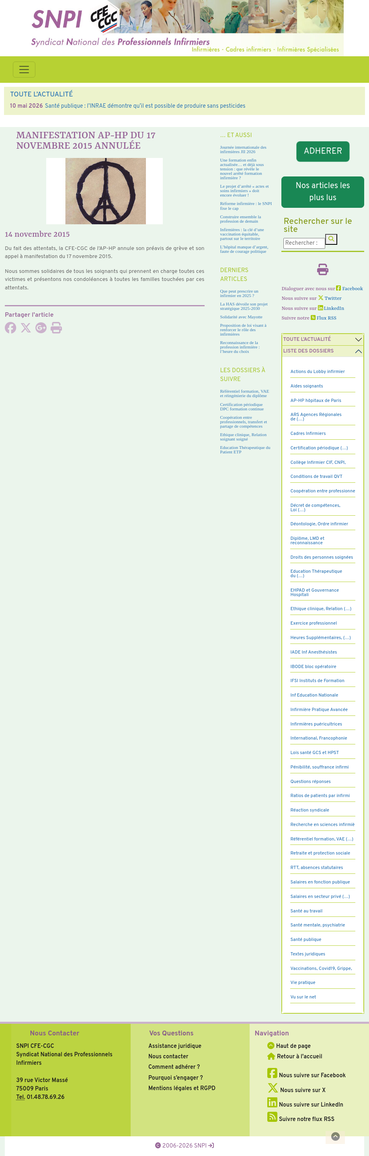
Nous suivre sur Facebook (306, 1075)
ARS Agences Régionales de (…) (316, 417)
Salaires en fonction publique (320, 882)
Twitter (330, 298)
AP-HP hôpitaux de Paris (315, 401)
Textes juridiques (307, 954)
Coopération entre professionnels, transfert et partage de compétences (243, 421)
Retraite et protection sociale (320, 853)
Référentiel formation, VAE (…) (321, 839)
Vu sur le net (303, 997)
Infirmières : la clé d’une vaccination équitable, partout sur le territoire (242, 234)
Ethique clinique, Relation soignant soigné (243, 436)
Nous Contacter (54, 1033)
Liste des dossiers (308, 351)
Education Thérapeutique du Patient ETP (245, 449)
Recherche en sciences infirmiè (322, 825)
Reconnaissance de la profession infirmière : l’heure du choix (240, 347)
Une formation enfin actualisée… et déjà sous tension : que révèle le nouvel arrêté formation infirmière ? (242, 169)
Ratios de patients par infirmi (320, 796)
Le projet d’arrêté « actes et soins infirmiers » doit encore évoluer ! (244, 190)
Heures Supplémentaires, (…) (320, 638)
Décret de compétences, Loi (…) (315, 508)
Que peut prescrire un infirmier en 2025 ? (239, 293)
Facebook (349, 289)
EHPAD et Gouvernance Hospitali (314, 593)
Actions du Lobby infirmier (317, 372)
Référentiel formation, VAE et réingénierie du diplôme (244, 393)
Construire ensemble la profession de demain (240, 218)
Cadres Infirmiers (308, 434)
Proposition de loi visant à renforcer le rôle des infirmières (243, 329)
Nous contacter (168, 1056)
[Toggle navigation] (24, 69)
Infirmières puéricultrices (316, 724)
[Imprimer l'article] (56, 330)
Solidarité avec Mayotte (241, 316)
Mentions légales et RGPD (181, 1088)
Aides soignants (306, 386)
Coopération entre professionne (322, 491)
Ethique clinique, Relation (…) (320, 609)
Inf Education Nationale (314, 695)
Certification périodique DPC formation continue (242, 406)
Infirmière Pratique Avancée (319, 710)
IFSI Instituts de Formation (317, 681)
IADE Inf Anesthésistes (313, 652)
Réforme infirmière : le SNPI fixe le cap (246, 205)
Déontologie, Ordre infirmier (319, 524)
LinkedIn (331, 309)
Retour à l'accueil (294, 1056)
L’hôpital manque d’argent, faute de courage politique (244, 249)
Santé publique (305, 940)
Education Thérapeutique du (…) (316, 574)
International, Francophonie (318, 738)
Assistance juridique (174, 1046)
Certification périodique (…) (319, 448)
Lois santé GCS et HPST (314, 753)
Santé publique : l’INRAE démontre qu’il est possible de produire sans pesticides (145, 106)
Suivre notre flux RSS (300, 1119)
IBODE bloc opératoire (313, 667)
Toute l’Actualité (307, 339)
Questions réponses (310, 782)
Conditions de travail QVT (316, 477)
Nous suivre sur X (296, 1090)
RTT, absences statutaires (316, 868)
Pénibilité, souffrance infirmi (319, 767)
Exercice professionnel (313, 623)
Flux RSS (323, 318)
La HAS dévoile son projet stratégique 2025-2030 (244, 306)
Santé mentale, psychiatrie (317, 925)
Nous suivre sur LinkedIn (305, 1105)
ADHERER (323, 151)
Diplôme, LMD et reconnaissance (307, 541)
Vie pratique (302, 983)
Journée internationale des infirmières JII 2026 (243, 149)
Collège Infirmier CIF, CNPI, (318, 462)
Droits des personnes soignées (321, 557)
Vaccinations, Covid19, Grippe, (321, 969)
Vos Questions (171, 1033)
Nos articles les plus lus (323, 192)
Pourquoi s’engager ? (175, 1078)
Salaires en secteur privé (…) (320, 897)
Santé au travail (306, 911)
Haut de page (289, 1046)
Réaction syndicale (309, 810)
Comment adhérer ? (174, 1067)
